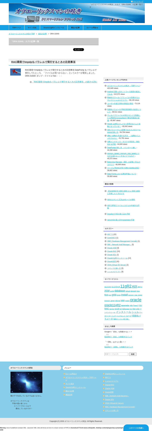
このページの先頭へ (136, 428)
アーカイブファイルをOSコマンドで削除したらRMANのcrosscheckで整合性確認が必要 (123, 117)
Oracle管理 (111, 262)
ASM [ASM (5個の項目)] (107, 290)
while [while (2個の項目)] (138, 309)
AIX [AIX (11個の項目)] (134, 286)
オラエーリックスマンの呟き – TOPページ (123, 86)
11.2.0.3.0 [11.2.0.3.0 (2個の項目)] (107, 287)
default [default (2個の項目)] (128, 291)
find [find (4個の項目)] (106, 295)
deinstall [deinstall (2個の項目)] (133, 291)
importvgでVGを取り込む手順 (118, 214)
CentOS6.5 (111, 238)
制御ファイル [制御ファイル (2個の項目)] (118, 319)
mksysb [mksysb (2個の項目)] (117, 301)
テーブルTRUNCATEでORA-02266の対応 (123, 168)
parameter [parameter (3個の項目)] (125, 305)
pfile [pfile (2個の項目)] (131, 305)
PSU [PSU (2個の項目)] (140, 305)
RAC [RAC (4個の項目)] (106, 308)
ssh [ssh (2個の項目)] (120, 309)
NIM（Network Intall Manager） (119, 245)
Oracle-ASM (111, 248)
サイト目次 (32, 28)
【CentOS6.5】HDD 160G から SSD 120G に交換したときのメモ (123, 192)
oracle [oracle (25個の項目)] (135, 299)
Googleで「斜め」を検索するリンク (118, 337)
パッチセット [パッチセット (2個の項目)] (121, 316)
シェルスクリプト (114, 272)
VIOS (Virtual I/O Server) (116, 265)
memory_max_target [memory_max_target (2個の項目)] (135, 295)
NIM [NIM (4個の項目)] (123, 300)
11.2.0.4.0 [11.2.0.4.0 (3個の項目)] (116, 287)
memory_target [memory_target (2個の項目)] (109, 301)
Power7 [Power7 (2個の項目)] (135, 305)
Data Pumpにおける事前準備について (121, 174)
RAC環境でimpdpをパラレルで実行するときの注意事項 (43, 62)
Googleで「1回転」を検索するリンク (118, 347)
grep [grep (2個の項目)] (109, 295)
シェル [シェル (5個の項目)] (135, 312)
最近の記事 (75, 28)
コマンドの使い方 (114, 268)
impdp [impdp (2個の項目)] (119, 295)
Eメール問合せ (92, 28)
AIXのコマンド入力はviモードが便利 (121, 200)
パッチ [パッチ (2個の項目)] (113, 316)
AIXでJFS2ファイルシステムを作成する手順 (123, 206)
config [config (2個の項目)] (112, 291)
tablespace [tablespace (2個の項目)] (126, 309)
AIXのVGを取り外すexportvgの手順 (120, 220)
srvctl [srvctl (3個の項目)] (117, 309)
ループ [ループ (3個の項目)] (129, 316)
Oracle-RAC (111, 251)
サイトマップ (138, 2)
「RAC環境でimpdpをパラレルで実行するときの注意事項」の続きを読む (64, 82)
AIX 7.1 (110, 234)
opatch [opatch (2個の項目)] (127, 301)
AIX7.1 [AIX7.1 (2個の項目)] (140, 287)
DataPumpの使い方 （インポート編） (121, 148)
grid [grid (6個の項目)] (114, 294)
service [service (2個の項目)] (111, 309)
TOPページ (16, 28)
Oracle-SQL (111, 255)
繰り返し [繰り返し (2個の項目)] (126, 319)
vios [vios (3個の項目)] (134, 309)
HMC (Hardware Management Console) (122, 241)
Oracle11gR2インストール (53, 28)
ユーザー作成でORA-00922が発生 (120, 104)
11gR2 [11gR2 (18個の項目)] (125, 286)
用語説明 (68, 395)
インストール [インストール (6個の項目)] (123, 312)
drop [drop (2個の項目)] (138, 291)
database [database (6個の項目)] (120, 290)
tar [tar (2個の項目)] (131, 309)
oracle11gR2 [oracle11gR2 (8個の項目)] (112, 305)
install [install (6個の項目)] (124, 294)
